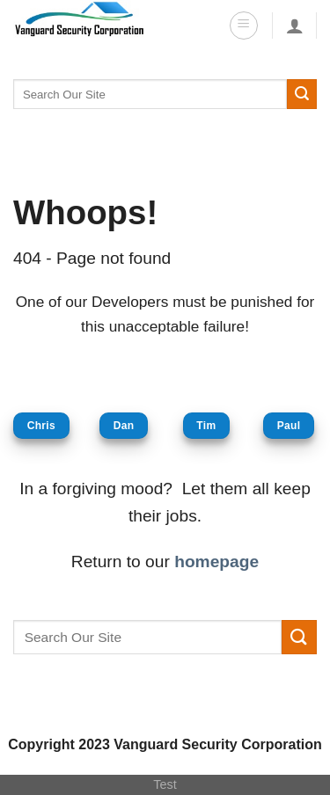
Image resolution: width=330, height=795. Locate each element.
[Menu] (244, 25)
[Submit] (302, 94)
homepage (216, 561)
